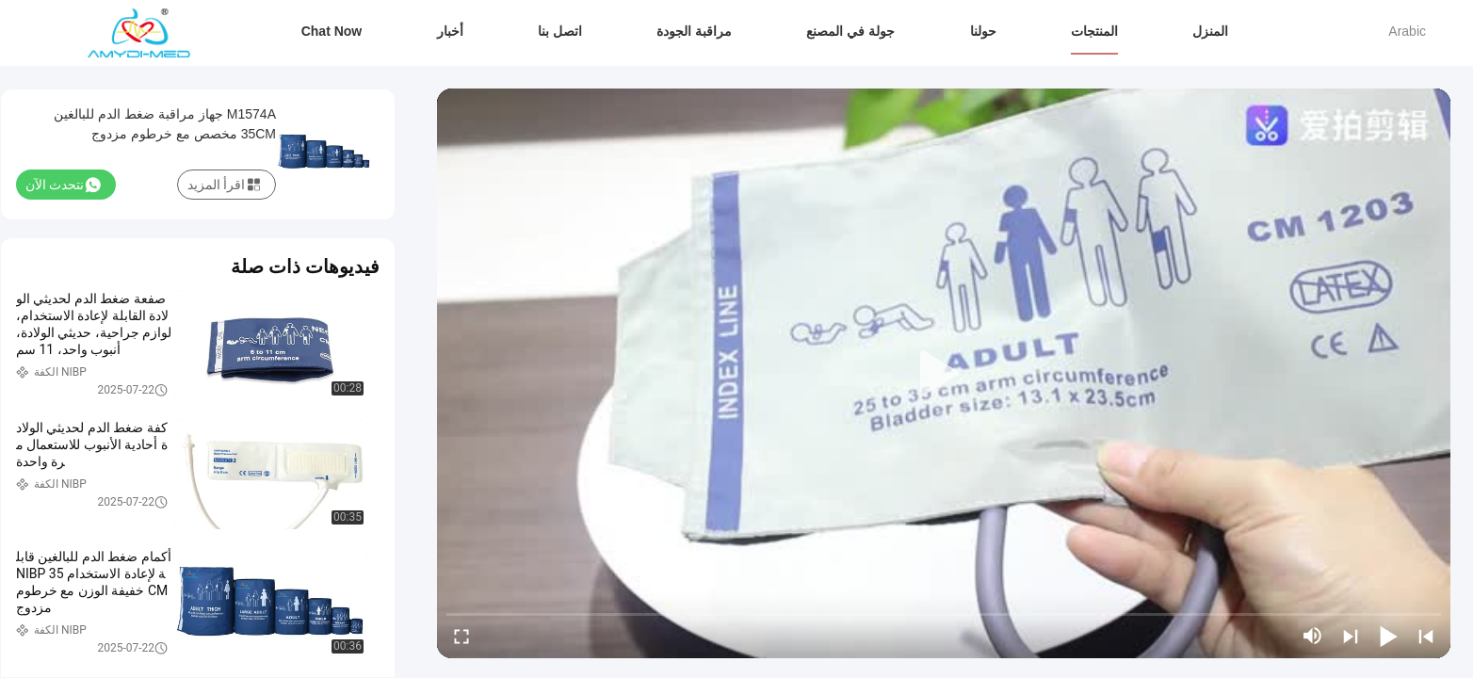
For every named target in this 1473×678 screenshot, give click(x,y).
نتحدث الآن (63, 184)
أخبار (450, 31)
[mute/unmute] (1313, 636)
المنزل (1210, 31)
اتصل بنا (560, 31)
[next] (1350, 636)
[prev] (1426, 636)
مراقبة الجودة (694, 31)
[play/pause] (1388, 636)
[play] (943, 373)
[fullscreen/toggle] (461, 636)
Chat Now (332, 31)
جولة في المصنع (850, 31)
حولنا (983, 31)
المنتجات (1094, 31)
